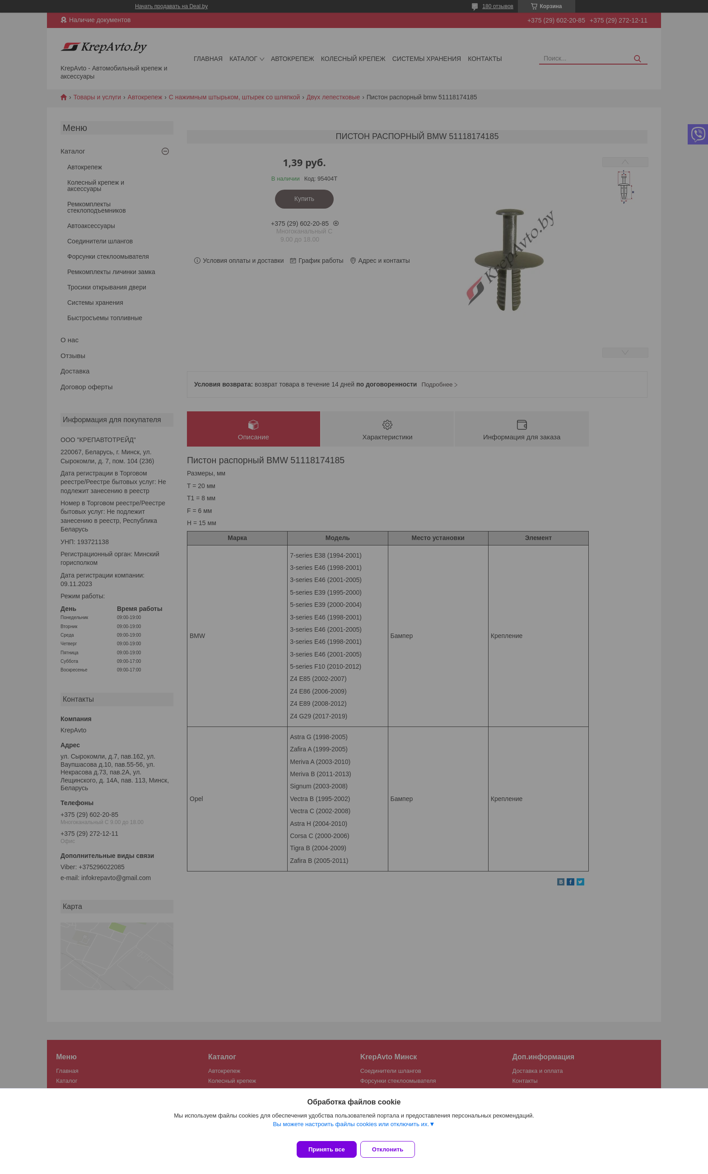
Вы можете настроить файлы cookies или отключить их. (351, 1129)
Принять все (326, 1149)
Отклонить (393, 1149)
